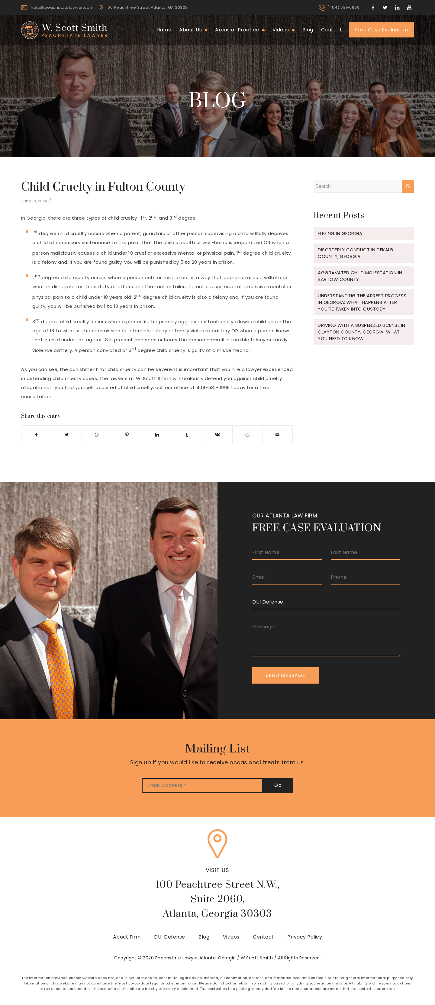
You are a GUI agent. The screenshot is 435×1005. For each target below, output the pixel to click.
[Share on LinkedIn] (157, 435)
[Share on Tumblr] (187, 435)
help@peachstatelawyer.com (62, 7)
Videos (231, 936)
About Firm (127, 936)
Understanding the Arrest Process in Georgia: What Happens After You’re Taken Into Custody (362, 302)
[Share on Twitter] (67, 435)
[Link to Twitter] (385, 7)
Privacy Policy (304, 936)
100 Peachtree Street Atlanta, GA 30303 (147, 7)
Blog (203, 936)
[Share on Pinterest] (127, 435)
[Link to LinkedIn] (397, 7)
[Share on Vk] (217, 435)
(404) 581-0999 (343, 7)
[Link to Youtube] (409, 7)
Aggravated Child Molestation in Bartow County (360, 275)
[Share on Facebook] (36, 435)
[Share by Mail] (277, 435)
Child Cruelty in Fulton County (103, 187)
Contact (263, 936)
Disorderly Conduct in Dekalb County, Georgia (355, 252)
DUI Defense (169, 936)
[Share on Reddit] (248, 435)
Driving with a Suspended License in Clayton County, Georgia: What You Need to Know (361, 332)
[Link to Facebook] (373, 7)
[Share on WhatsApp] (97, 435)
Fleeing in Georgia (340, 233)
